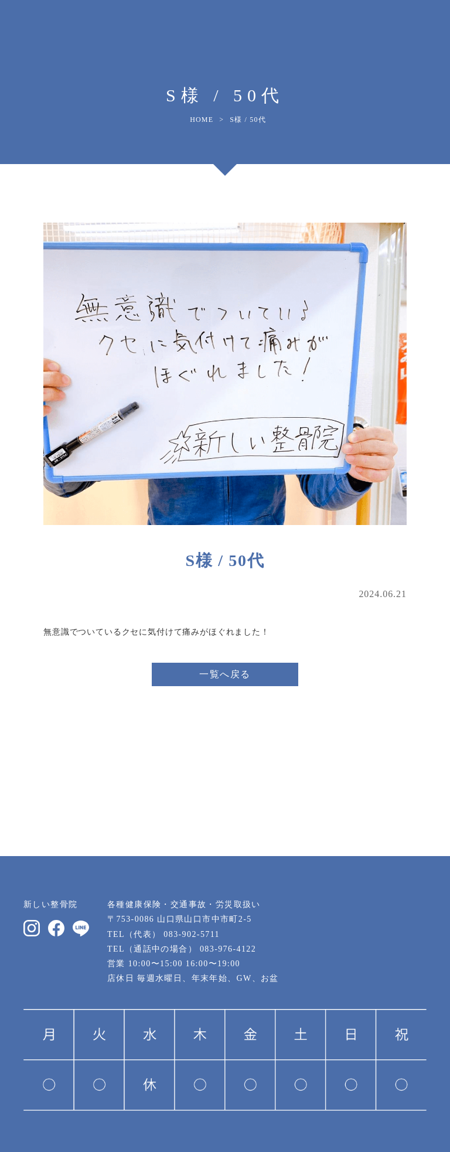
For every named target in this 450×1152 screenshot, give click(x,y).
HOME (201, 119)
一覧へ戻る (225, 674)
